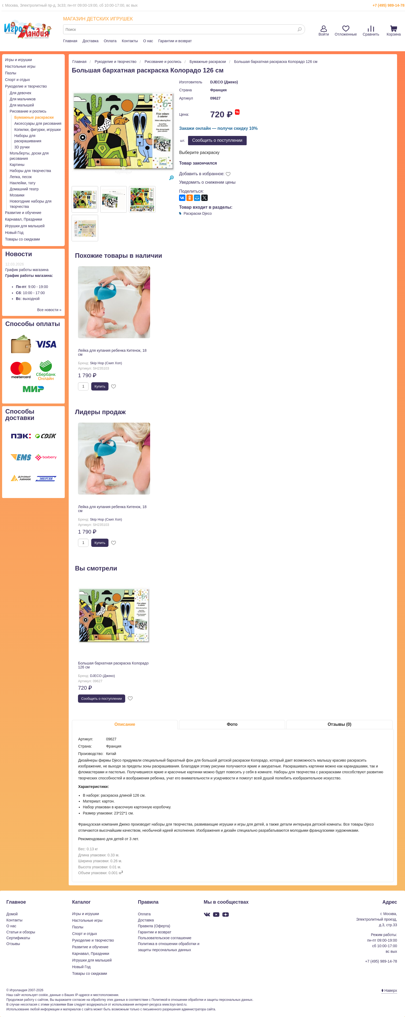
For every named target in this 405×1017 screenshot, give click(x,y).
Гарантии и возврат (175, 41)
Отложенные (346, 30)
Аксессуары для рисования (37, 123)
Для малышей (22, 105)
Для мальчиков (23, 99)
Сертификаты (18, 938)
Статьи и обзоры (20, 932)
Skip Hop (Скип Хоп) (106, 363)
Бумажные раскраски (34, 117)
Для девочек (20, 93)
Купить (99, 386)
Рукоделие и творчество (26, 86)
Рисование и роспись (28, 111)
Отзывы (13, 944)
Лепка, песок (21, 177)
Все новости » (49, 310)
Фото (232, 724)
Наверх (389, 990)
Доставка (90, 41)
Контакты (130, 41)
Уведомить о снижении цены (207, 182)
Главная (70, 41)
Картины (17, 164)
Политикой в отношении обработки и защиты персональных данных (201, 1000)
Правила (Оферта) (154, 926)
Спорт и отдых (17, 80)
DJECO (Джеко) (224, 82)
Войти (324, 30)
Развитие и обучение (23, 213)
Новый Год (14, 232)
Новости (18, 254)
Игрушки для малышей (25, 226)
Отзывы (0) (339, 724)
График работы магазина (27, 270)
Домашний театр (24, 189)
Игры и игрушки (18, 60)
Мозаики (17, 195)
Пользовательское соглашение (164, 938)
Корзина (394, 30)
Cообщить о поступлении (217, 140)
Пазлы (10, 73)
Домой (12, 914)
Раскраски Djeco (198, 213)
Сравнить (371, 30)
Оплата (110, 41)
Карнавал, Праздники (23, 219)
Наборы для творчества (30, 171)
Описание (124, 724)
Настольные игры (20, 66)
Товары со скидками (22, 239)
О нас (148, 41)
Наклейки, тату (23, 183)
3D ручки (22, 147)
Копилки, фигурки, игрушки (37, 129)
